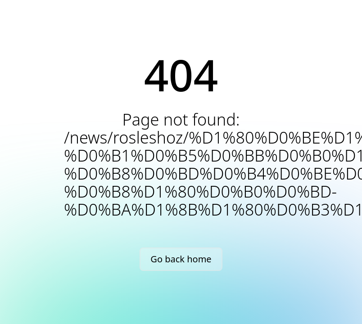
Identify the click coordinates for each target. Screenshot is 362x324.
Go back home (180, 259)
